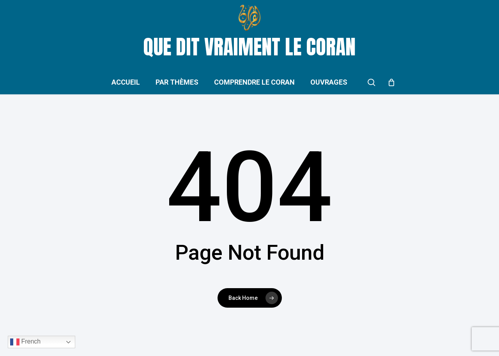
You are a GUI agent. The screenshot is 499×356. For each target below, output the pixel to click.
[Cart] (391, 82)
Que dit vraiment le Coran (249, 46)
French (25, 342)
